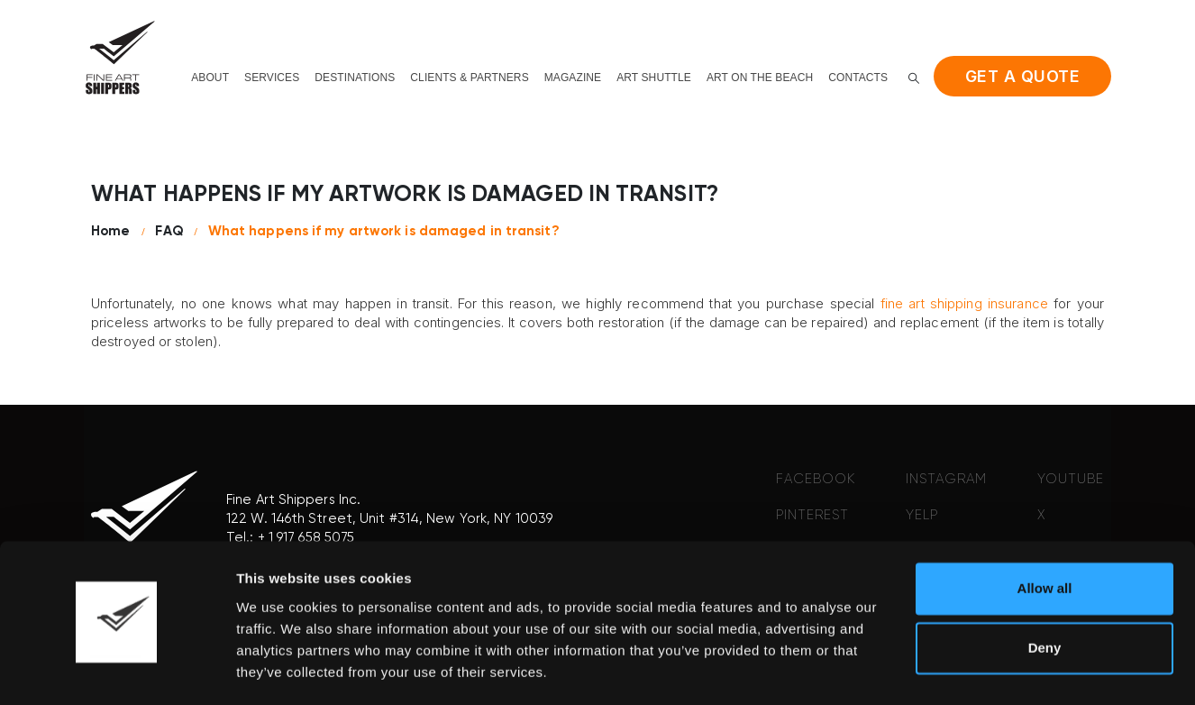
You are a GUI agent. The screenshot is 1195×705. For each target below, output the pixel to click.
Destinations (355, 77)
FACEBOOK (815, 479)
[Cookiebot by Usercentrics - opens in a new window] (117, 669)
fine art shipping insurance (964, 303)
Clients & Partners (469, 77)
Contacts (858, 77)
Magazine (572, 77)
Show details (278, 669)
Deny (1045, 595)
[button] (914, 78)
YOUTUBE (1070, 479)
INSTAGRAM (946, 479)
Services (271, 77)
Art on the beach (760, 77)
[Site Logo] (120, 57)
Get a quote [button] (1023, 76)
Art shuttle (653, 77)
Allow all (1044, 537)
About (210, 77)
